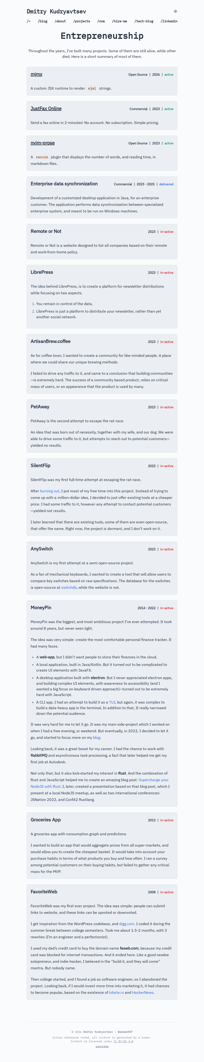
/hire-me (119, 21)
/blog (42, 21)
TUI (112, 702)
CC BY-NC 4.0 (123, 1041)
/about (60, 21)
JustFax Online (46, 108)
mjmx (36, 74)
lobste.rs (116, 992)
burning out (49, 491)
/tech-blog (143, 21)
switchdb (69, 587)
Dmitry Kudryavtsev (56, 11)
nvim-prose (43, 142)
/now (101, 21)
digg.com (126, 923)
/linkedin (168, 21)
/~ (28, 21)
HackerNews (143, 992)
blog (96, 737)
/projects (81, 21)
